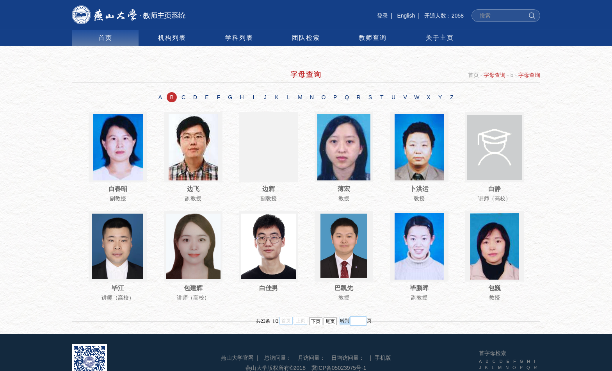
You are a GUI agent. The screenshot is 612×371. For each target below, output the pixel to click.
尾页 (330, 321)
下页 (315, 321)
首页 (473, 75)
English (406, 15)
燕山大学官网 (237, 358)
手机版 (383, 358)
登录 (382, 15)
